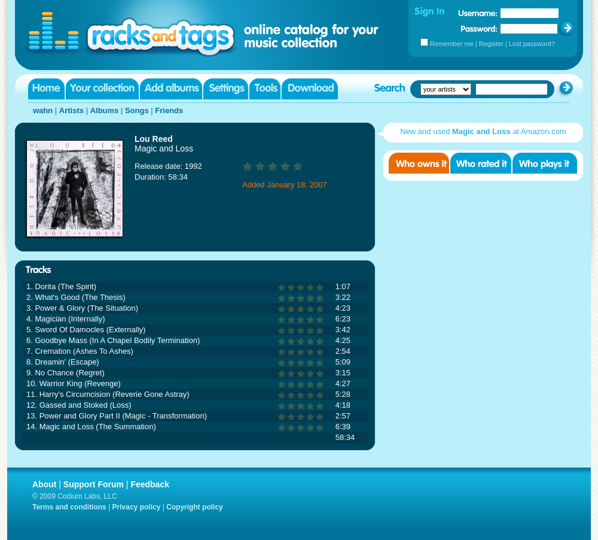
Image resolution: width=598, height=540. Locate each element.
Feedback (149, 484)
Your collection (102, 88)
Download (310, 88)
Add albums (171, 88)
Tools (264, 88)
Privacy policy (136, 507)
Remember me (452, 43)
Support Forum (93, 484)
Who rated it (480, 163)
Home (46, 88)
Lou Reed (154, 139)
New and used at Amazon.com (483, 131)
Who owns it (419, 163)
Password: (479, 28)
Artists (71, 110)
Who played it (544, 163)
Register (491, 43)
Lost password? (532, 43)
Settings (225, 88)
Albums (104, 110)
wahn (43, 110)
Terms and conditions (69, 507)
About (44, 484)
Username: (478, 13)
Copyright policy (194, 507)
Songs (137, 110)
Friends (169, 110)
